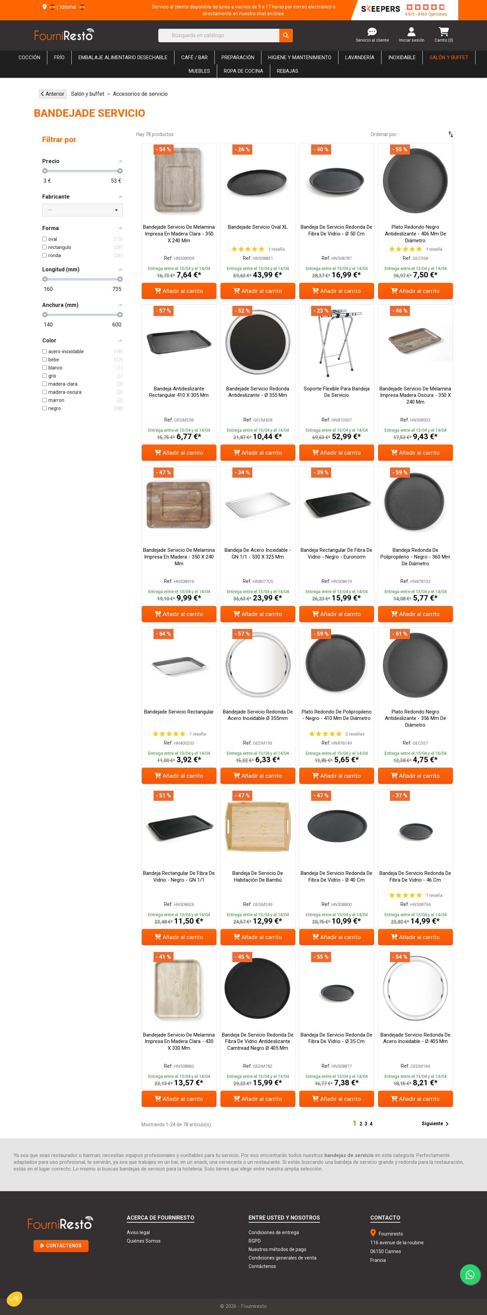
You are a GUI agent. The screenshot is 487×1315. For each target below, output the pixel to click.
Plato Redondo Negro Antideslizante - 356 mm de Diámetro (415, 718)
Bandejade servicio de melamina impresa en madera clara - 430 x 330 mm (179, 1041)
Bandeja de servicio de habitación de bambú (257, 876)
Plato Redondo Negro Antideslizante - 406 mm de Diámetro (415, 234)
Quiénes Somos (144, 1241)
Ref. (168, 258)
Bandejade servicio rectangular (179, 712)
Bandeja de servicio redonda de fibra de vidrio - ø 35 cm (336, 1038)
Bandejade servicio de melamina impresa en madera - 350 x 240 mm (179, 557)
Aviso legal (138, 1232)
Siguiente (436, 1124)
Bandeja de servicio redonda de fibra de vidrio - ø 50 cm (336, 230)
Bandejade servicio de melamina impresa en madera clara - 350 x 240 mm (179, 234)
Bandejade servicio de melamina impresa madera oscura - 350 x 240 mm (415, 395)
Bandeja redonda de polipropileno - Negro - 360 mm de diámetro (415, 557)
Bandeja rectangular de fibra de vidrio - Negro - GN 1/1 (179, 876)
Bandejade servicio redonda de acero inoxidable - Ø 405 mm (415, 1038)
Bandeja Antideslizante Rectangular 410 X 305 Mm (179, 392)
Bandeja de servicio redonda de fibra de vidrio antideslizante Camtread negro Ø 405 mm (258, 1041)
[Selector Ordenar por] (431, 134)
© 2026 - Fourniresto (243, 1306)
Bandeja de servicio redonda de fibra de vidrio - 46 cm (415, 876)
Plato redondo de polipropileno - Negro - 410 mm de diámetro (337, 715)
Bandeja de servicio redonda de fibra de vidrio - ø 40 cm (336, 876)
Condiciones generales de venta (283, 1258)
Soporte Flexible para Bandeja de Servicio (337, 392)
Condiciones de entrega (274, 1232)
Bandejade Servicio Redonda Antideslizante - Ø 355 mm (257, 392)
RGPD (255, 1241)
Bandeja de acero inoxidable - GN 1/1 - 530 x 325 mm (258, 553)
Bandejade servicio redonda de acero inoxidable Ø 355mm (258, 715)
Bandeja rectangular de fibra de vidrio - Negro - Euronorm (336, 553)
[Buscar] (225, 35)
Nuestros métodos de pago (277, 1249)
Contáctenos (61, 1245)
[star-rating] (425, 7)
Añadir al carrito (179, 291)
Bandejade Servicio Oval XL (258, 227)
